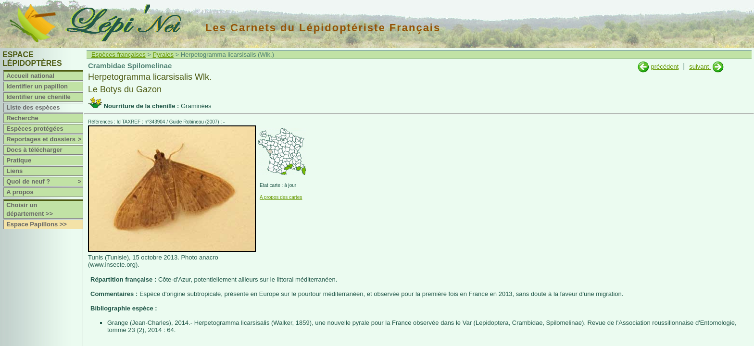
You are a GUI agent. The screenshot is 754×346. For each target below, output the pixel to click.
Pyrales (163, 54)
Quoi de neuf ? (44, 181)
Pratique (18, 160)
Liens (14, 170)
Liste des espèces (33, 107)
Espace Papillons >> (36, 224)
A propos (20, 192)
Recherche (22, 118)
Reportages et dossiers (44, 139)
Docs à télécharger (34, 149)
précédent (665, 66)
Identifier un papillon (37, 86)
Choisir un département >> (29, 209)
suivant (700, 66)
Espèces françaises (118, 54)
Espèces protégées (34, 128)
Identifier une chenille (38, 96)
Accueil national (30, 75)
